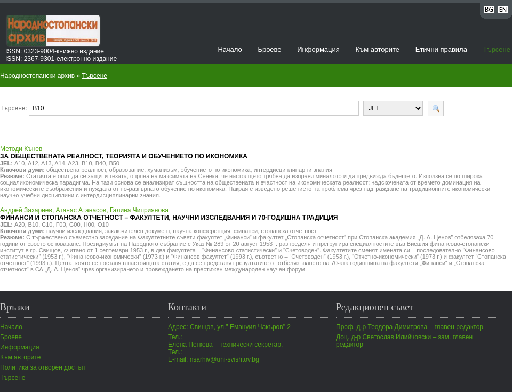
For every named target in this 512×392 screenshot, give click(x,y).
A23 (73, 163)
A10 (19, 163)
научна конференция (201, 231)
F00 (61, 224)
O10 (103, 224)
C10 (47, 224)
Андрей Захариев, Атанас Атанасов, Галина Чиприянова (169, 213)
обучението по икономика (216, 169)
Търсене (496, 49)
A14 (59, 163)
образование (127, 169)
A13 (46, 163)
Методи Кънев (123, 152)
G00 (75, 224)
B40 (100, 163)
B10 (87, 163)
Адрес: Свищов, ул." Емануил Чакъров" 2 (229, 327)
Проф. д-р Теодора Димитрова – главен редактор (409, 327)
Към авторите (377, 49)
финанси (246, 231)
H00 (89, 224)
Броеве (269, 49)
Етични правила (441, 49)
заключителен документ (137, 231)
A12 (33, 163)
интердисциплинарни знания (293, 169)
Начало (230, 49)
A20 (19, 224)
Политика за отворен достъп (42, 367)
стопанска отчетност (289, 231)
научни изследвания (74, 231)
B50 (114, 163)
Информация (318, 49)
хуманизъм (162, 169)
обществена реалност (76, 169)
